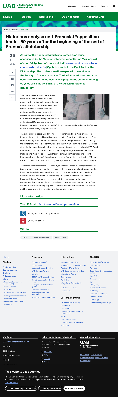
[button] (12, 72)
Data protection (96, 354)
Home (6, 257)
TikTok (46, 355)
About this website (87, 357)
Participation (65, 306)
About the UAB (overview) (99, 262)
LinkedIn (47, 362)
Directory (95, 300)
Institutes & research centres (42, 268)
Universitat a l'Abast (10, 299)
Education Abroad (9, 287)
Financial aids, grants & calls (13, 302)
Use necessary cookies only (21, 388)
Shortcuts (73, 6)
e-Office (94, 291)
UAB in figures (95, 265)
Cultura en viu (66, 309)
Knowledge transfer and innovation (40, 293)
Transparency (95, 279)
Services (64, 316)
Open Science (95, 276)
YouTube (47, 358)
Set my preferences (50, 388)
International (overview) (69, 262)
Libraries (35, 274)
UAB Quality (94, 285)
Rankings (93, 268)
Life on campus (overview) (70, 302)
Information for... (89, 6)
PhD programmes (9, 276)
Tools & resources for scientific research (43, 281)
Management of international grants (42, 286)
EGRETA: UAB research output (43, 277)
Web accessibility (101, 357)
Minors (5, 279)
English (105, 6)
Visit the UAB (8, 305)
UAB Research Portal (41, 271)
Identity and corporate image (100, 303)
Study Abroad (66, 277)
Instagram (48, 351)
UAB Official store (69, 319)
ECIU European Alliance (69, 288)
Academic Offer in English (70, 268)
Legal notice (84, 354)
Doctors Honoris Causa (98, 294)
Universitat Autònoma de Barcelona (23, 6)
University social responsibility (72, 322)
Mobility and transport (98, 288)
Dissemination (61, 237)
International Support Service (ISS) (71, 284)
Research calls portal (41, 290)
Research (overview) (39, 262)
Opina (92, 282)
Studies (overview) (9, 267)
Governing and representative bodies (101, 272)
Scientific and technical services (43, 297)
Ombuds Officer (96, 297)
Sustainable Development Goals (60, 204)
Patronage (65, 325)
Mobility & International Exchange (73, 265)
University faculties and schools (14, 296)
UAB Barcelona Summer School (14, 293)
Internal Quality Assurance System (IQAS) (12, 283)
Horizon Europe (66, 291)
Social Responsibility (41, 237)
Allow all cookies (74, 388)
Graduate (6, 273)
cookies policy (11, 382)
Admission (65, 280)
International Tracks (68, 274)
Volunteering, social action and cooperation (72, 312)
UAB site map (85, 360)
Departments (37, 265)
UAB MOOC (7, 290)
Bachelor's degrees (10, 270)
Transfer (25, 237)
